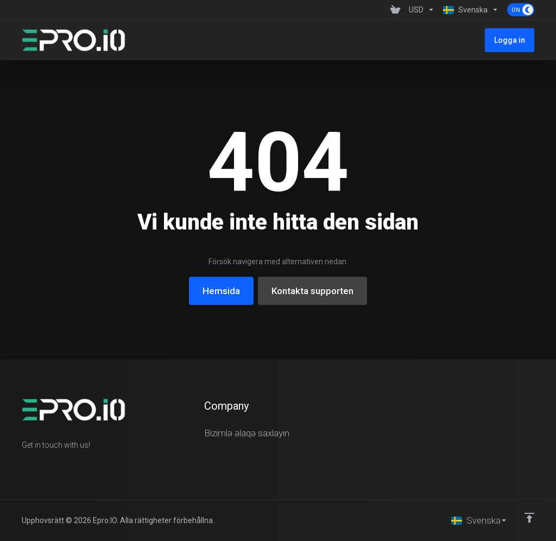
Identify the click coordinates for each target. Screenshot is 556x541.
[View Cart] (395, 10)
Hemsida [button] (221, 290)
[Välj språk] (479, 520)
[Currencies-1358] (422, 10)
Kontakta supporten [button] (312, 290)
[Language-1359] (471, 10)
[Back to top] (529, 517)
